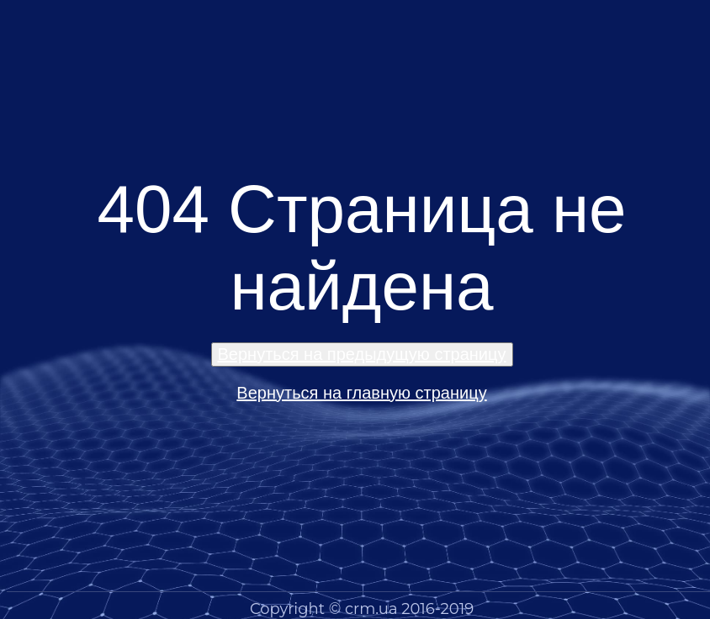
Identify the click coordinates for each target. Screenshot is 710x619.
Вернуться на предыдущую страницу (362, 354)
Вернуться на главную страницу (361, 393)
